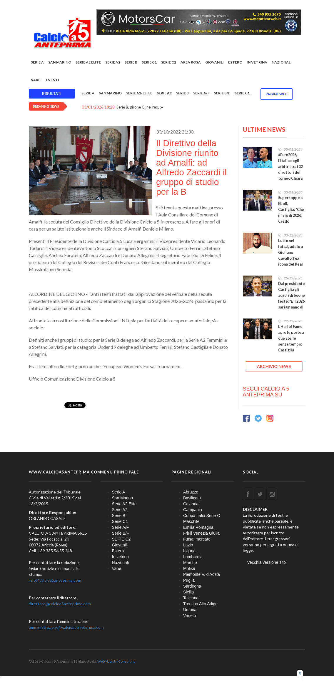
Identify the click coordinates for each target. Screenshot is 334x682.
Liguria (189, 550)
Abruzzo (190, 492)
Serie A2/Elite (139, 93)
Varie (36, 80)
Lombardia (193, 556)
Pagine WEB (276, 94)
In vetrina (257, 62)
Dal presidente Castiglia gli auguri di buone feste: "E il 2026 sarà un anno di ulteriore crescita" (291, 301)
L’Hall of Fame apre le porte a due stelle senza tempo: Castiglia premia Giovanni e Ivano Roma (291, 347)
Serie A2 (112, 62)
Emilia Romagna (198, 527)
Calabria (190, 503)
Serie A (37, 62)
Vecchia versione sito (266, 562)
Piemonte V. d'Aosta (201, 574)
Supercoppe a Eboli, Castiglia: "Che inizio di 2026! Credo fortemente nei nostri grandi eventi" (291, 218)
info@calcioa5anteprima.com (55, 580)
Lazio (188, 545)
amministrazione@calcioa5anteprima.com (66, 627)
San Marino (59, 62)
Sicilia (188, 592)
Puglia (189, 580)
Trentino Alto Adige (200, 603)
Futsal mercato (197, 539)
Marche (190, 562)
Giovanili (214, 62)
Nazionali (282, 62)
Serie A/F (201, 93)
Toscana (190, 598)
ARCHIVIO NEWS (274, 366)
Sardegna (192, 586)
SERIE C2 (168, 62)
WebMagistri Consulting (116, 661)
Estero (235, 62)
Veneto (189, 615)
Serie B (131, 62)
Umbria (189, 609)
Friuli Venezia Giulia (201, 533)
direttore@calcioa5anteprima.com (60, 603)
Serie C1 (149, 62)
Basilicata (192, 498)
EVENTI (52, 80)
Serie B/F (222, 93)
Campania (192, 509)
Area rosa (191, 62)
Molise (189, 568)
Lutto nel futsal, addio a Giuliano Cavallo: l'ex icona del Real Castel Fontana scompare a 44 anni (291, 261)
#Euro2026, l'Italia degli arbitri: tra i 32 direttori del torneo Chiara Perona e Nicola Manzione (290, 175)
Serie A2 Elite (88, 62)
